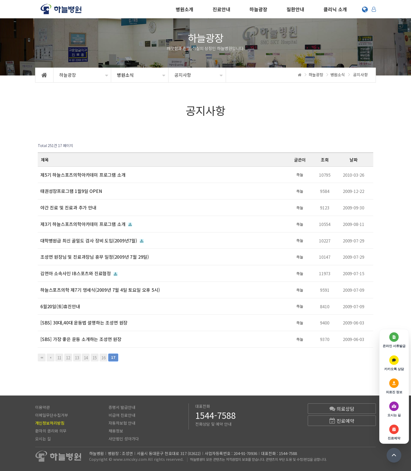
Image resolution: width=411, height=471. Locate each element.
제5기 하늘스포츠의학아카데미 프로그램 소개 (82, 174)
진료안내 (221, 9)
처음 (42, 357)
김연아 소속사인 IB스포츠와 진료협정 (79, 273)
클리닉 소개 (335, 9)
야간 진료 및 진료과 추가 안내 (68, 207)
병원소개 (184, 9)
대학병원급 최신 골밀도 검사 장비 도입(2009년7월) (92, 240)
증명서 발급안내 (122, 407)
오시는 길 (43, 438)
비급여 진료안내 (122, 415)
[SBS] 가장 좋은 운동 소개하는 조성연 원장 (80, 339)
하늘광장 (258, 9)
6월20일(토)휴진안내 (60, 306)
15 (94, 357)
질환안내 (295, 9)
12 (67, 357)
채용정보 (116, 431)
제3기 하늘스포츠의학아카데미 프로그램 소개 (86, 224)
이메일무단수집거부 (51, 415)
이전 (51, 357)
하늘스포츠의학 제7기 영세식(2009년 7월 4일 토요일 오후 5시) (100, 289)
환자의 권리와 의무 (51, 431)
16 (103, 357)
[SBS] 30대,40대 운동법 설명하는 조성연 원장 (83, 322)
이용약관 (42, 407)
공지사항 (182, 75)
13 (76, 357)
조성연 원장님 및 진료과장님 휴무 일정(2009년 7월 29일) (94, 256)
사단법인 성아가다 (124, 438)
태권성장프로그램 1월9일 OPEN (71, 191)
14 (85, 357)
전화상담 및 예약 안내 (213, 424)
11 (58, 357)
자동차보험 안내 (122, 423)
